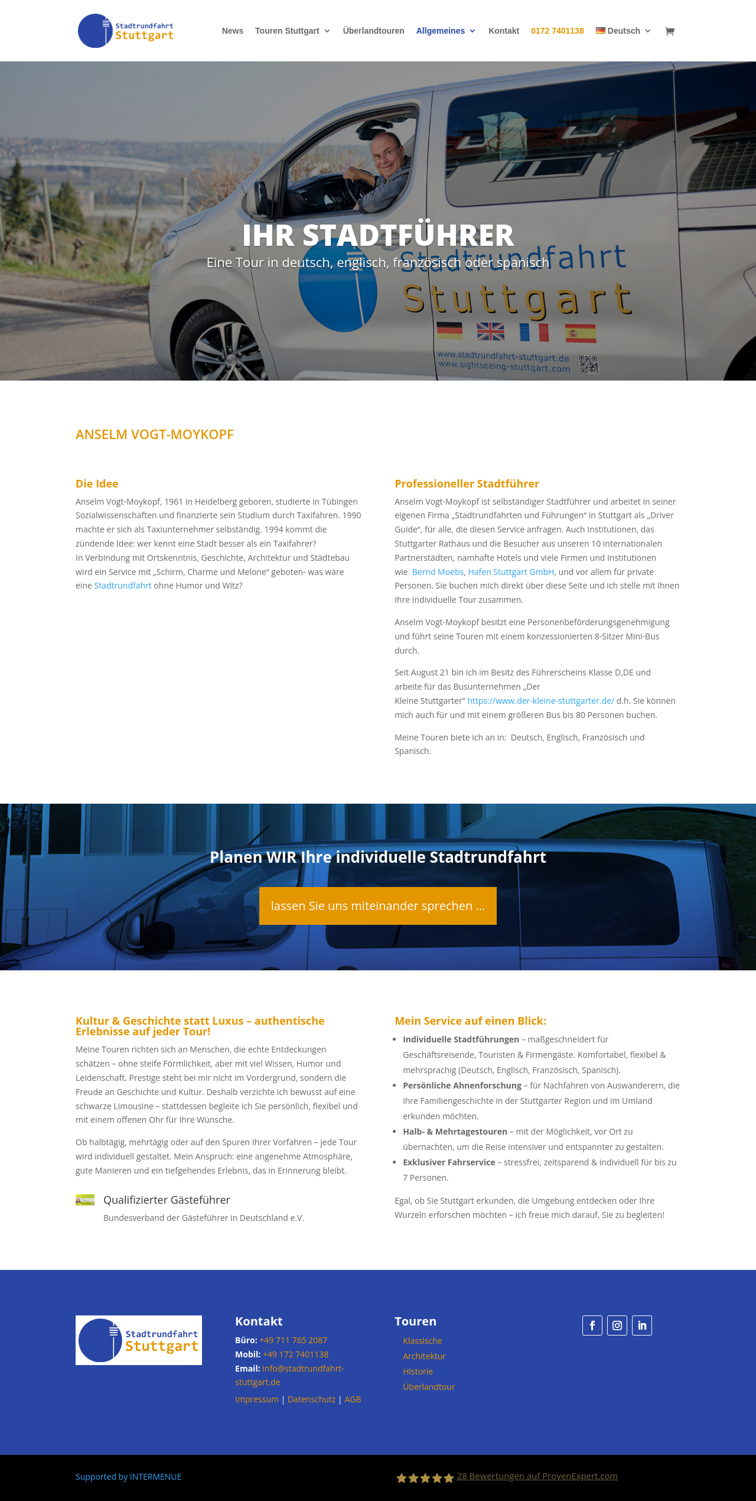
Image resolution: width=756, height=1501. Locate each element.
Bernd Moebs (438, 571)
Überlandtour (429, 1386)
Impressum (257, 1399)
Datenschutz (311, 1399)
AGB (352, 1399)
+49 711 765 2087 (293, 1340)
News (233, 31)
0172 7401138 (557, 31)
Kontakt (503, 31)
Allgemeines (440, 31)
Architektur (424, 1356)
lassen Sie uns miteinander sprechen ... (378, 906)
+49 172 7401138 (295, 1354)
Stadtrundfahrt (122, 585)
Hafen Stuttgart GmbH (511, 571)
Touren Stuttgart (287, 31)
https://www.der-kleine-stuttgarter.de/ (540, 700)
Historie (418, 1371)
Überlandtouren (374, 31)
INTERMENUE (155, 1476)
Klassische (422, 1340)
